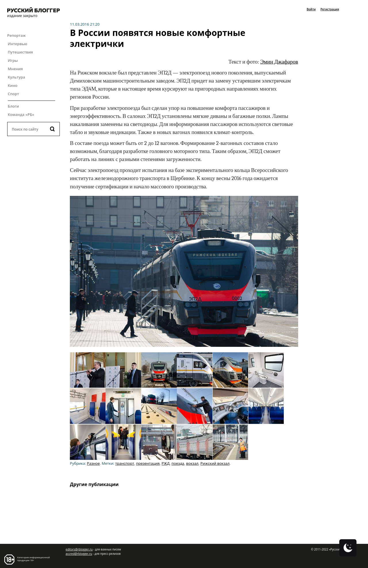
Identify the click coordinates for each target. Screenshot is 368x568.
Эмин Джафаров (279, 62)
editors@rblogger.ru (79, 549)
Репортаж (16, 35)
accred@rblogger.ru (79, 554)
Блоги (13, 106)
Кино (13, 85)
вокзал (192, 463)
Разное (93, 463)
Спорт (13, 93)
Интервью (17, 43)
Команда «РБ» (21, 114)
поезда (177, 463)
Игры (13, 60)
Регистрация (330, 9)
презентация (148, 463)
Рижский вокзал (214, 463)
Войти (311, 9)
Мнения (15, 68)
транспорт (124, 463)
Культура (16, 77)
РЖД (166, 463)
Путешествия (20, 52)
